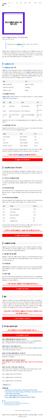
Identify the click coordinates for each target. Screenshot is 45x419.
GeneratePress (27, 410)
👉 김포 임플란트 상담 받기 (22, 335)
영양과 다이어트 (6, 414)
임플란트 (19, 44)
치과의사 (18, 341)
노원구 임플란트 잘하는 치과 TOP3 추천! (12, 404)
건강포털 (31, 414)
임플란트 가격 (9, 64)
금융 (17, 2)
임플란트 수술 (29, 72)
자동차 (35, 2)
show (9, 384)
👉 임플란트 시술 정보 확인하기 (22, 235)
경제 (21, 2)
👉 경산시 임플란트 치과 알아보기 (22, 318)
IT (13, 2)
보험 (34, 348)
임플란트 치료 (5, 96)
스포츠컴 (4, 4)
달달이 (35, 414)
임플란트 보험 (8, 67)
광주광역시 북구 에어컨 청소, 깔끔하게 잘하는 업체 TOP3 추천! (16, 403)
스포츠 (25, 2)
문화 (31, 2)
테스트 (40, 2)
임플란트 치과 (22, 154)
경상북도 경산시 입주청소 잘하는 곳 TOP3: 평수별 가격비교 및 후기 (21, 390)
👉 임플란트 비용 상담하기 (22, 288)
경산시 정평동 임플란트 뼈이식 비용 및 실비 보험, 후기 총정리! (20, 397)
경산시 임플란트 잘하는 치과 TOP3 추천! (12, 402)
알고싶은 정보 (14, 414)
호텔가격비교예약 (23, 414)
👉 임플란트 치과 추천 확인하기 (22, 159)
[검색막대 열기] (9, 6)
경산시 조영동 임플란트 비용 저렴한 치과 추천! (16, 395)
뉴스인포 (40, 414)
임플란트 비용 (9, 346)
